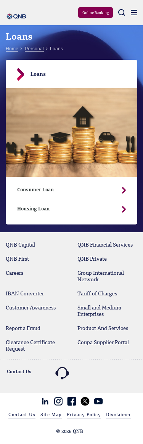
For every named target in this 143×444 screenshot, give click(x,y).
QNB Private (92, 259)
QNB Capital (20, 245)
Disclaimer (118, 415)
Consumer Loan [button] (66, 190)
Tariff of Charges (97, 294)
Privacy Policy (84, 415)
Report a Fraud (23, 328)
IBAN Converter (25, 294)
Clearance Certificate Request (30, 346)
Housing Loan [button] (66, 209)
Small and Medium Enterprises (99, 311)
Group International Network (100, 276)
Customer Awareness (31, 308)
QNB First (17, 259)
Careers (14, 273)
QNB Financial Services (105, 245)
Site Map (51, 415)
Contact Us (21, 415)
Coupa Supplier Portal (103, 342)
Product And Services (102, 328)
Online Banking (95, 13)
